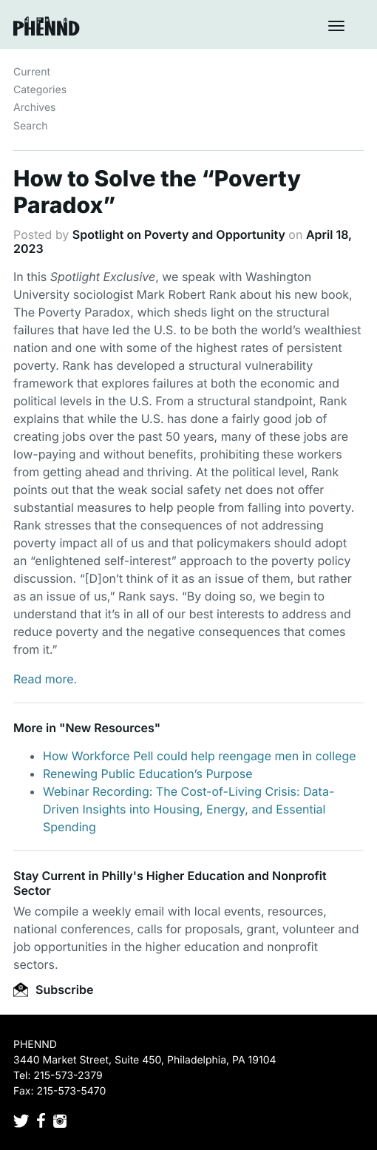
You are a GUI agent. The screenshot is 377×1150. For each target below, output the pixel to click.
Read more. (45, 679)
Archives (34, 107)
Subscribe (53, 989)
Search (30, 126)
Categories (40, 90)
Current (31, 72)
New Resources (109, 727)
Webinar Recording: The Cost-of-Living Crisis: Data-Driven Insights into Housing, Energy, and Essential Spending (188, 809)
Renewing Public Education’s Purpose (148, 773)
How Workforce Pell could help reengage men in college (199, 755)
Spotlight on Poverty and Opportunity (178, 234)
